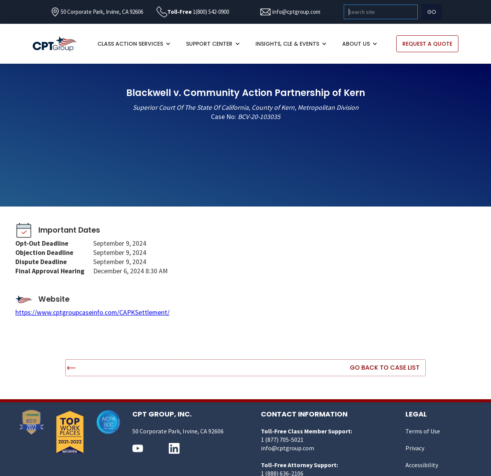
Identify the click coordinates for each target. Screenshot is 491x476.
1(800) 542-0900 (211, 11)
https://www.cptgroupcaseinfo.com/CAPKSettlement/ (92, 312)
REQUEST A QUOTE (427, 44)
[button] (134, 43)
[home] (58, 44)
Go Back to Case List (385, 367)
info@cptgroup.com (296, 11)
